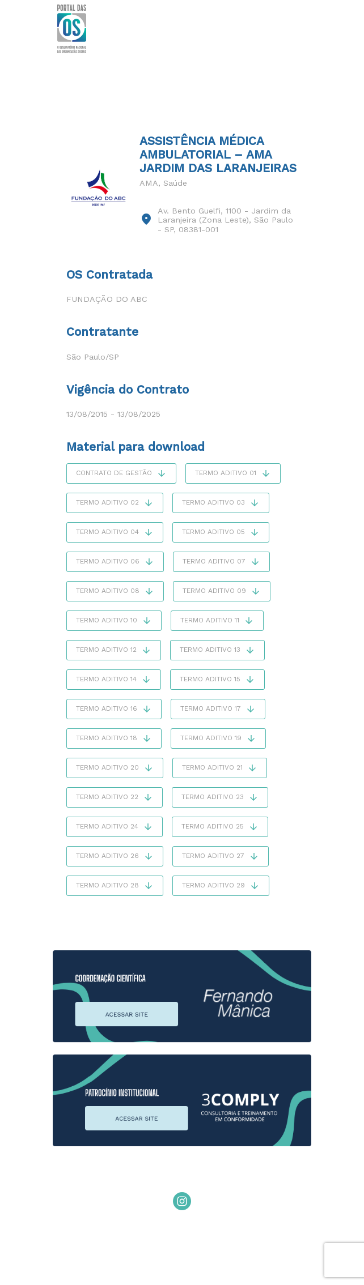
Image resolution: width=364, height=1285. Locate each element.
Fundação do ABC (106, 299)
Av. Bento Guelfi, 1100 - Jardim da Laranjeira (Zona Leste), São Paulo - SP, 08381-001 (225, 220)
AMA (148, 182)
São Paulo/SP (92, 356)
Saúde (175, 182)
